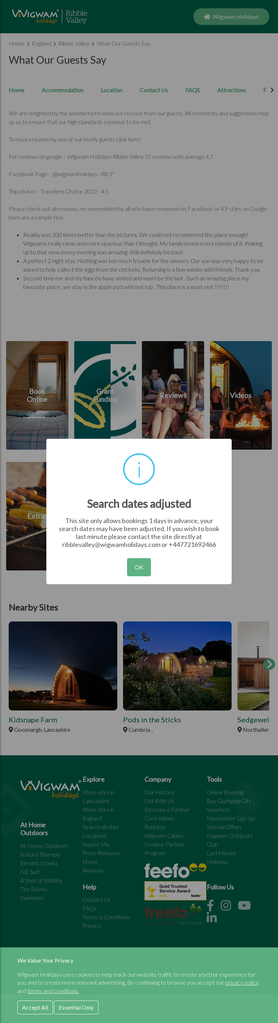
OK (139, 567)
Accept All (35, 1007)
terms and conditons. (53, 990)
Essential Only (76, 1007)
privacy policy (242, 982)
